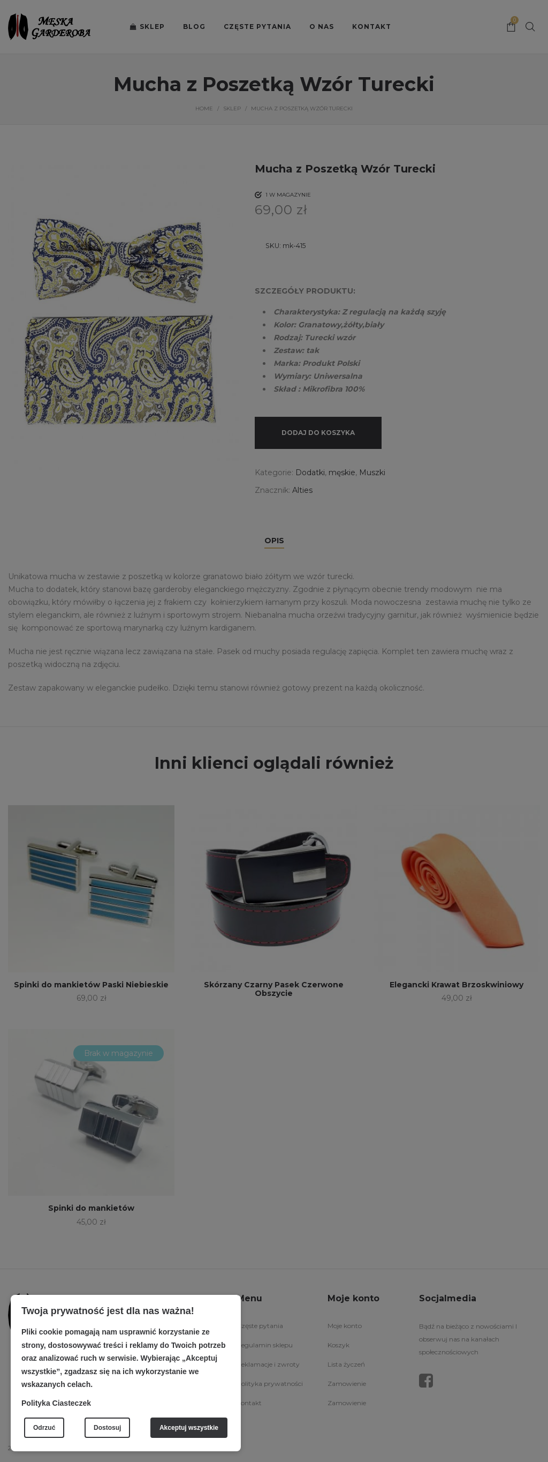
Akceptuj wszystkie (188, 1427)
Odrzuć (44, 1427)
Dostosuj (107, 1427)
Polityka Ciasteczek (56, 1403)
